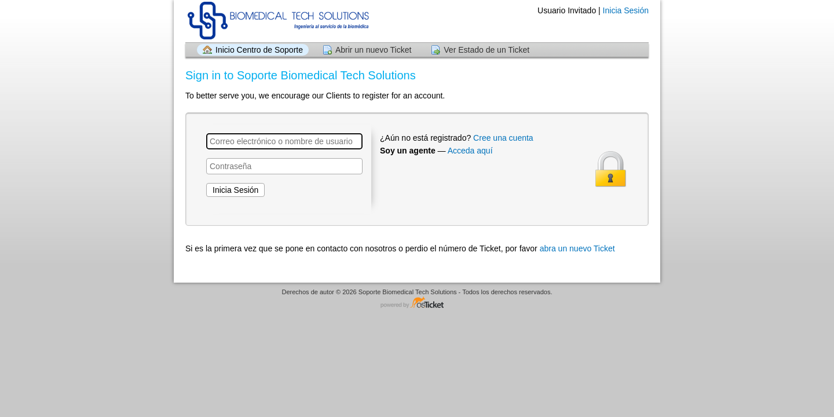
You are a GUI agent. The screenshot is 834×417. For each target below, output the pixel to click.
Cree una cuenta (503, 137)
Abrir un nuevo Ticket (373, 49)
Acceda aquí (470, 150)
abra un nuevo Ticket (577, 248)
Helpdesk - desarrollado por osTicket (417, 303)
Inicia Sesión (626, 10)
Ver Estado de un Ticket (486, 49)
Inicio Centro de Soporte (259, 49)
